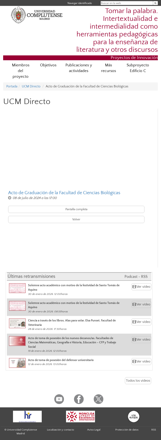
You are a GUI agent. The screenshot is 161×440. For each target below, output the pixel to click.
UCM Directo (31, 86)
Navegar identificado (80, 3)
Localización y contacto (60, 429)
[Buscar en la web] (155, 3)
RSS (153, 429)
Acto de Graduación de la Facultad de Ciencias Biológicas (64, 192)
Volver (76, 219)
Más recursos (108, 68)
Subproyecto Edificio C (138, 68)
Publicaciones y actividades (78, 68)
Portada (11, 86)
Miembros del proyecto (20, 71)
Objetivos (48, 65)
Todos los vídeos (138, 380)
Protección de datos (127, 429)
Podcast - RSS (136, 277)
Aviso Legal (93, 429)
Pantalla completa (76, 209)
